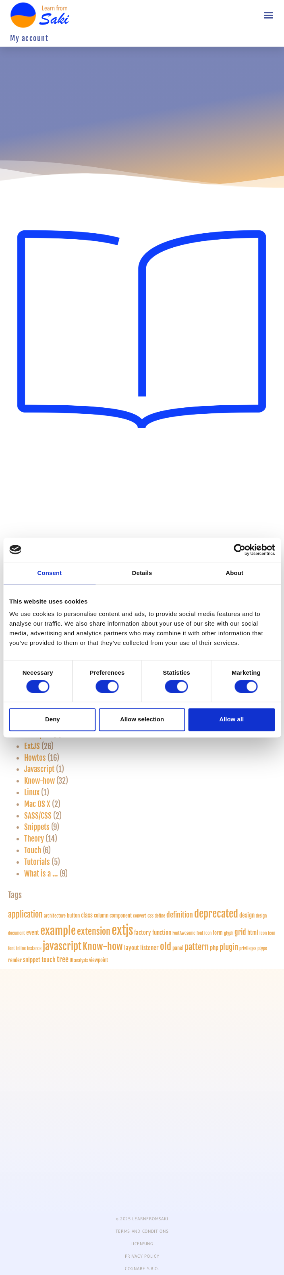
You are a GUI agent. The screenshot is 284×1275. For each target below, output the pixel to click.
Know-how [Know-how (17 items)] (103, 946)
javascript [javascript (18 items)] (62, 946)
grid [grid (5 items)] (240, 932)
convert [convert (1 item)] (139, 916)
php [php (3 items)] (214, 948)
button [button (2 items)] (73, 915)
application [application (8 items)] (25, 915)
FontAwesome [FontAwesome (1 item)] (183, 933)
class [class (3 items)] (87, 915)
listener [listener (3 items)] (149, 948)
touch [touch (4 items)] (48, 959)
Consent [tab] (49, 572)
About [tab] (234, 572)
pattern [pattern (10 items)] (196, 947)
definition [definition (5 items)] (179, 914)
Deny (52, 719)
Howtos (35, 758)
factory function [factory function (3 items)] (152, 932)
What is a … (41, 874)
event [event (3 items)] (32, 932)
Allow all (231, 719)
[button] (268, 15)
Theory (34, 839)
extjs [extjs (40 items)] (122, 930)
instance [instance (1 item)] (34, 948)
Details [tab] (142, 572)
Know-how (39, 781)
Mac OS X (37, 804)
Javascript (39, 769)
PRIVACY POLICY (142, 1256)
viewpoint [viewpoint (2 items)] (98, 960)
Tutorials (37, 862)
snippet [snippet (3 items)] (31, 960)
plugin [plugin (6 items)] (229, 947)
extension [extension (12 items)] (93, 931)
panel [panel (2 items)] (177, 948)
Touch (32, 850)
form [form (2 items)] (218, 933)
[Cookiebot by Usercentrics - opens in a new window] (239, 550)
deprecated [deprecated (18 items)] (216, 913)
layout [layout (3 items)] (131, 948)
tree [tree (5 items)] (62, 959)
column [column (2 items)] (101, 915)
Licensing (142, 1243)
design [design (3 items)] (247, 915)
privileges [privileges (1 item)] (247, 948)
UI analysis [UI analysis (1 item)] (79, 960)
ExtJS (32, 746)
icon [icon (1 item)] (263, 933)
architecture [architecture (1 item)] (55, 916)
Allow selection (142, 719)
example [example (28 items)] (58, 931)
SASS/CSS (38, 816)
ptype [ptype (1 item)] (262, 948)
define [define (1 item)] (160, 916)
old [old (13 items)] (165, 947)
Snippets (37, 827)
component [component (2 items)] (121, 915)
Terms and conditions (142, 1231)
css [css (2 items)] (150, 915)
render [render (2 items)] (15, 960)
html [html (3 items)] (252, 932)
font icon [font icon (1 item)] (204, 933)
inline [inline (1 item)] (21, 948)
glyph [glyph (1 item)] (228, 933)
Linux (31, 792)
